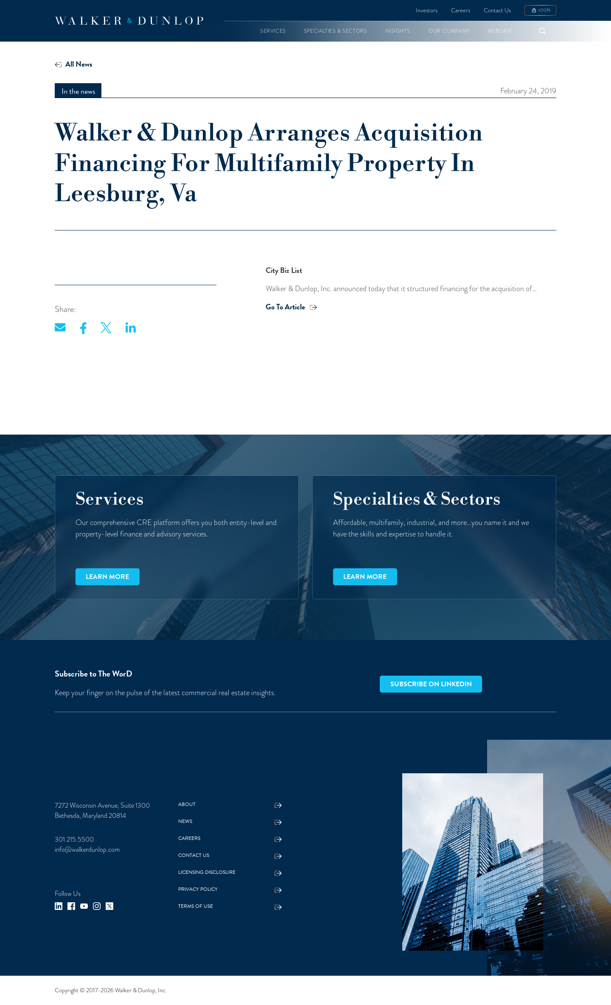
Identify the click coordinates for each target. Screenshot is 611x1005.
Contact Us (497, 10)
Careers (460, 10)
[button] (273, 31)
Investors (426, 10)
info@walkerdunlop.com (87, 849)
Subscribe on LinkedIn (431, 684)
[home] (129, 21)
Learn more (107, 577)
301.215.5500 (74, 839)
